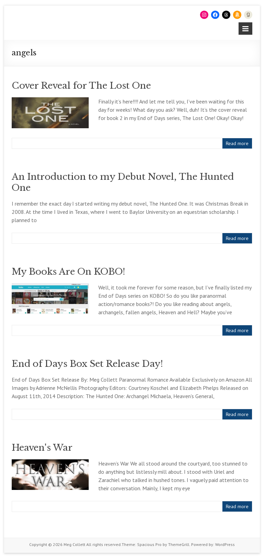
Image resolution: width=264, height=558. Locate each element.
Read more (237, 143)
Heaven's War (42, 447)
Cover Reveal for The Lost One (81, 85)
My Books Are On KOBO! (68, 271)
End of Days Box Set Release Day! (87, 363)
